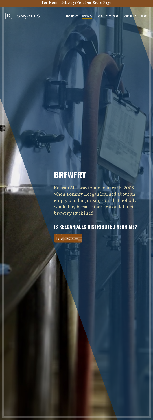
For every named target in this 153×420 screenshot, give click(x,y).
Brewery (87, 16)
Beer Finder (68, 238)
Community (129, 16)
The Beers (72, 16)
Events (143, 16)
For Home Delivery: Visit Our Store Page (76, 3)
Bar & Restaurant (107, 16)
